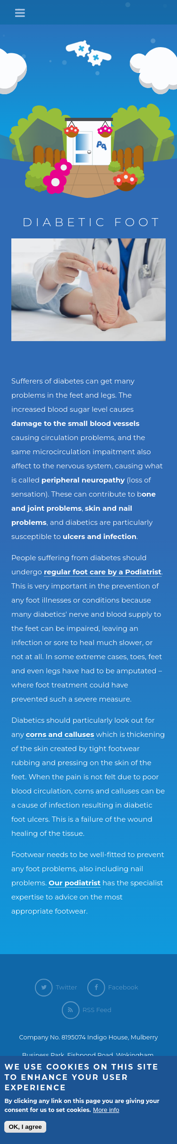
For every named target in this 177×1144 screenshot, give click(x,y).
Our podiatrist (75, 882)
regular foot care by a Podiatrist (102, 571)
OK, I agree (25, 1128)
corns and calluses (60, 734)
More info (106, 1111)
